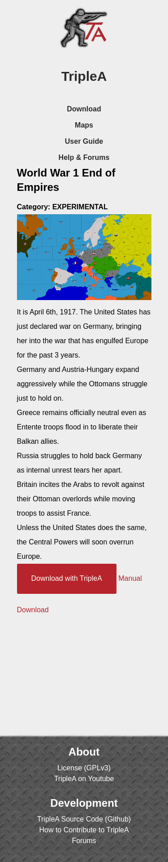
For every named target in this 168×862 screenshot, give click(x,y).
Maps (84, 125)
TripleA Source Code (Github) (84, 819)
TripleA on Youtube (84, 778)
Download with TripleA (66, 578)
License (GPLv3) (84, 768)
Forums (84, 840)
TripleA (84, 76)
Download (84, 109)
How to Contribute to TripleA (84, 830)
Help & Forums (84, 157)
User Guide (84, 141)
